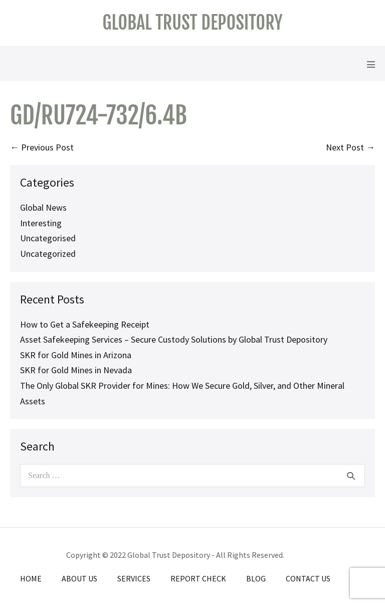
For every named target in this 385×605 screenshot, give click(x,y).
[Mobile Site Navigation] (371, 64)
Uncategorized (48, 253)
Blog (256, 578)
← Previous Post (42, 147)
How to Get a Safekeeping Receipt (84, 324)
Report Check (198, 578)
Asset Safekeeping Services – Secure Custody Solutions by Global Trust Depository (173, 339)
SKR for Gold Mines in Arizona (75, 355)
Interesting (41, 223)
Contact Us (308, 578)
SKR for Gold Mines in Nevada (76, 370)
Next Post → (350, 147)
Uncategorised (48, 238)
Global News (43, 207)
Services (133, 578)
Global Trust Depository (192, 23)
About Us (79, 578)
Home (31, 578)
